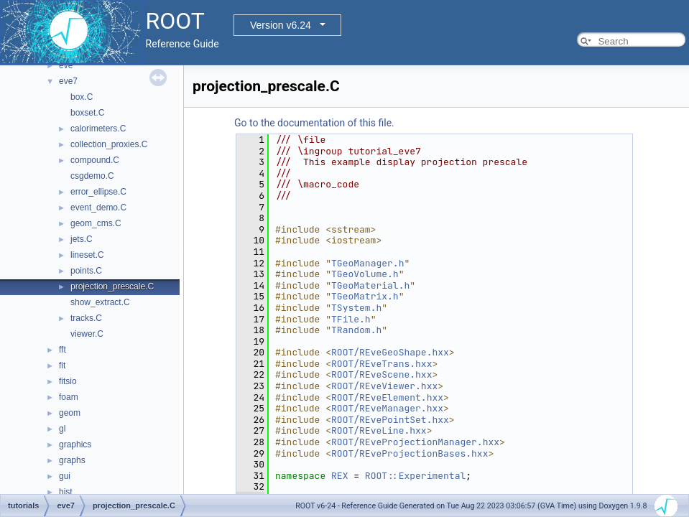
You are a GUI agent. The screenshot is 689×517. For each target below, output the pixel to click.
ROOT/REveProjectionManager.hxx (415, 442)
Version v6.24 (280, 25)
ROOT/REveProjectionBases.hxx (409, 453)
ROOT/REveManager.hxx (387, 408)
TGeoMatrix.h (365, 296)
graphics (75, 444)
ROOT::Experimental (415, 476)
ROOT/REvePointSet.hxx (390, 420)
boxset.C (87, 113)
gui (64, 476)
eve (66, 65)
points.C (86, 271)
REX (339, 476)
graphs (72, 460)
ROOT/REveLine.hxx (379, 430)
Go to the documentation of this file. (314, 123)
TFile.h (351, 319)
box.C (81, 97)
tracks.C (86, 318)
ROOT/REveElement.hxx (387, 397)
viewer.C (86, 334)
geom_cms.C (95, 223)
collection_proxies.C (108, 144)
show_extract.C (100, 302)
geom (69, 413)
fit (62, 365)
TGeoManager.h (367, 263)
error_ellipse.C (98, 192)
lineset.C (87, 255)
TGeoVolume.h (365, 274)
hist (66, 492)
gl (62, 429)
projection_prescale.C (112, 286)
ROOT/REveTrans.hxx (381, 364)
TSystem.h (356, 308)
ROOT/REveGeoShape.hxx (390, 352)
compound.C (94, 160)
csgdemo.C (92, 176)
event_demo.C (98, 207)
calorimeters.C (98, 129)
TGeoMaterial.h (370, 285)
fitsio (68, 381)
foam (68, 397)
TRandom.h (356, 330)
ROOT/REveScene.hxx (381, 374)
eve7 (68, 81)
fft (62, 350)
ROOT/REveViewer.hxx (384, 386)
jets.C (81, 239)
